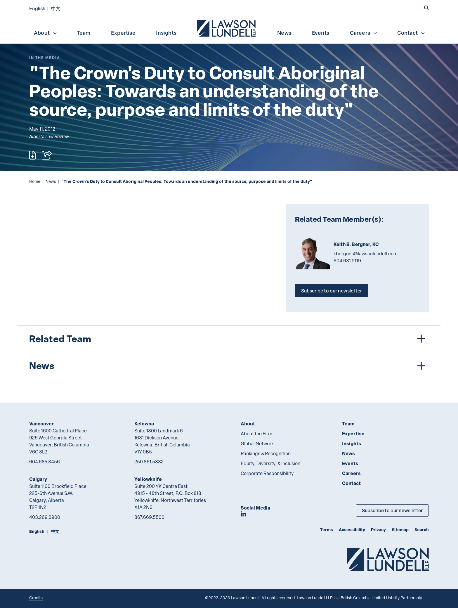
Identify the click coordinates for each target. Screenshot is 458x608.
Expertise (123, 33)
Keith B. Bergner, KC (356, 244)
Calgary (38, 479)
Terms (326, 529)
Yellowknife (148, 479)
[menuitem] (226, 27)
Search (421, 529)
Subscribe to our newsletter (331, 290)
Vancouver (41, 423)
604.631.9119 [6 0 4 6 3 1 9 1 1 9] (347, 260)
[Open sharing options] (47, 155)
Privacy (378, 529)
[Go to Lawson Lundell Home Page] (388, 559)
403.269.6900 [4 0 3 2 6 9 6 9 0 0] (44, 517)
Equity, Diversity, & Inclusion (270, 463)
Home (34, 181)
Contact (411, 33)
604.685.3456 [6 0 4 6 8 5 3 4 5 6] (44, 461)
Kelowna (144, 423)
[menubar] (229, 27)
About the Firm (256, 433)
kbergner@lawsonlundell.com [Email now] (366, 253)
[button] (426, 8)
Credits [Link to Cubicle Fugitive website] (36, 597)
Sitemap (400, 529)
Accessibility (352, 529)
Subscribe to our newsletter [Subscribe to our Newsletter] (392, 510)
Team (84, 33)
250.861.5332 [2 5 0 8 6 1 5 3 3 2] (149, 461)
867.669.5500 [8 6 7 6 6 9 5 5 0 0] (149, 517)
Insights (166, 33)
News (284, 33)
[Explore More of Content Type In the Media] (44, 57)
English (37, 8)
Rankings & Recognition (266, 453)
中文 (55, 8)
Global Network (257, 443)
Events (320, 33)
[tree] (229, 352)
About (45, 33)
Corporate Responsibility (267, 473)
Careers (364, 33)
